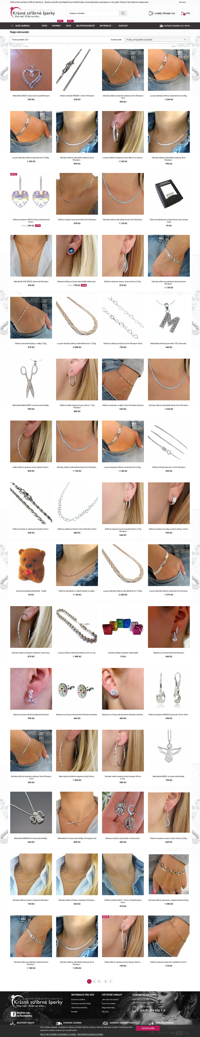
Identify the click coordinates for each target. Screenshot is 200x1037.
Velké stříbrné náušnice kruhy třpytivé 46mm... (122, 962)
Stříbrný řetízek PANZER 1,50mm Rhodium (77, 96)
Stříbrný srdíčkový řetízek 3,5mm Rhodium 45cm (77, 529)
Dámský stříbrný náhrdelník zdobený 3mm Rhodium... (77, 159)
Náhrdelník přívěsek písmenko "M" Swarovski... (169, 343)
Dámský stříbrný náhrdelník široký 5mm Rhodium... (123, 220)
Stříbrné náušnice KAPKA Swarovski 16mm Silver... (169, 715)
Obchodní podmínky (79, 1008)
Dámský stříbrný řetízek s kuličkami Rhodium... (31, 900)
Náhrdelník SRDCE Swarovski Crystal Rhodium (31, 96)
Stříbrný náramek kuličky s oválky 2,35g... (31, 343)
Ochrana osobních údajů (81, 1004)
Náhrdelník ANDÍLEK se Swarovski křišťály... (31, 838)
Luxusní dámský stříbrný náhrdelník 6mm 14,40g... (123, 591)
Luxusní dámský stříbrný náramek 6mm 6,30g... (123, 467)
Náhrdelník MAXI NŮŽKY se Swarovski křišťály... (31, 405)
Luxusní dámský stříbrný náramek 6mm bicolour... (169, 591)
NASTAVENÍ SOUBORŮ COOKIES (90, 1034)
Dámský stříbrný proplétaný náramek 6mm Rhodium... (169, 283)
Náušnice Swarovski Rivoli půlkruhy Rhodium (31, 715)
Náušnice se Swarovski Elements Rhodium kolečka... (77, 715)
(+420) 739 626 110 (165, 13)
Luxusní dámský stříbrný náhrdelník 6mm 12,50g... (77, 343)
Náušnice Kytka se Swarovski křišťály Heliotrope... (77, 282)
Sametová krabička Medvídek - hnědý (31, 591)
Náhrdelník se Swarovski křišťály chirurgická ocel (77, 838)
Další (111, 981)
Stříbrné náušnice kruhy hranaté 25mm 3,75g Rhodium (123, 530)
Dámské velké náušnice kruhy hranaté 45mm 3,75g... (123, 777)
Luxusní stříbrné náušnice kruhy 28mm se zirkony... (123, 158)
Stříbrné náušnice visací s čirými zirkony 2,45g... (123, 282)
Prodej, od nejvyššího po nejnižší (156, 39)
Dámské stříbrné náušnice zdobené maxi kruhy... (31, 653)
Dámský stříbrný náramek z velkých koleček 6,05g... (168, 900)
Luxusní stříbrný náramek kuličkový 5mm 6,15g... (77, 653)
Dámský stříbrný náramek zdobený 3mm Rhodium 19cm (123, 97)
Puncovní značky (108, 1004)
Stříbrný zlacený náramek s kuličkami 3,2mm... (169, 962)
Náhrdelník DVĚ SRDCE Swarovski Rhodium (31, 282)
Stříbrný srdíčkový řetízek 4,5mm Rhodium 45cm (122, 343)
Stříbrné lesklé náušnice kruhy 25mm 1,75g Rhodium (77, 406)
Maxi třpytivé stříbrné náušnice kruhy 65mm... (77, 776)
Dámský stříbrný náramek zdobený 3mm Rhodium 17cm (31, 777)
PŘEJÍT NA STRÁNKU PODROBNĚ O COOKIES (58, 1034)
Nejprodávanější (108, 1008)
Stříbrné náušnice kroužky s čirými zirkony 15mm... (169, 529)
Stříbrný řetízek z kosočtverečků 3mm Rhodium (77, 220)
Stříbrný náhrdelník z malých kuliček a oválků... (77, 591)
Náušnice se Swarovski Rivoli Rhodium (169, 653)
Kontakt (74, 1012)
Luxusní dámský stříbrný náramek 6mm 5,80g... (169, 96)
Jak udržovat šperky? (110, 999)
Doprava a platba (78, 999)
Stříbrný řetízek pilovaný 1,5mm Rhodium (168, 467)
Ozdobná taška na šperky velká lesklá (123, 653)
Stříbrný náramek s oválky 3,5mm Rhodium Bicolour (123, 405)
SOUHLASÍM (148, 1028)
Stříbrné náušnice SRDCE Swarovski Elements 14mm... (31, 221)
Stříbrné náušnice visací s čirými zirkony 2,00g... (169, 838)
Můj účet (105, 1012)
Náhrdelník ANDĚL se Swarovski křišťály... (169, 776)
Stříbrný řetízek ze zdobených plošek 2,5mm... (31, 529)
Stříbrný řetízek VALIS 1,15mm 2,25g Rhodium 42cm (123, 901)
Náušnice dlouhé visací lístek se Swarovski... (123, 838)
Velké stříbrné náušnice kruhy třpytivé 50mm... (31, 467)
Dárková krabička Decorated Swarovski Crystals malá (169, 221)
